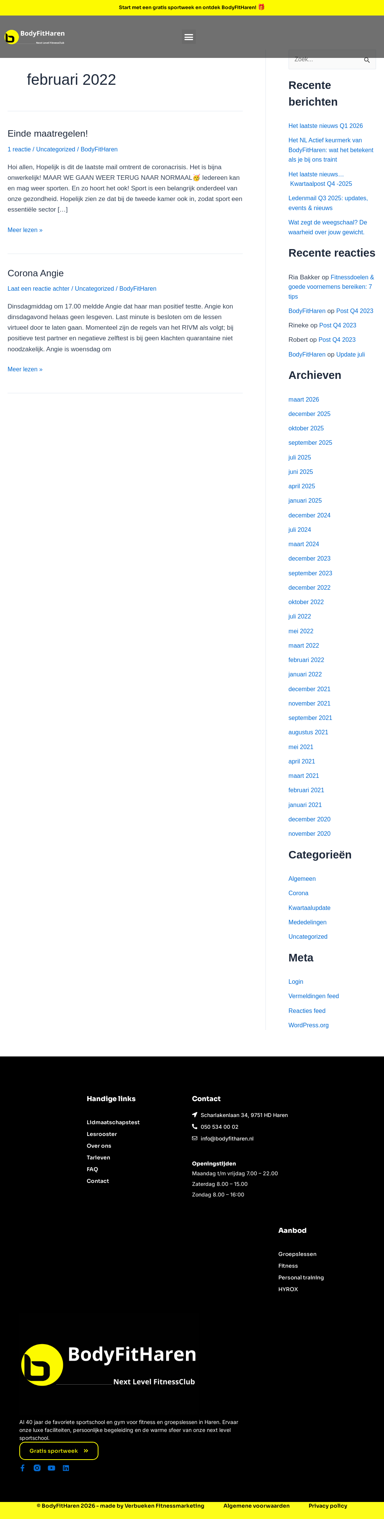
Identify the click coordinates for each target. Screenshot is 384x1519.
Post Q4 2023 (339, 335)
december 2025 (311, 424)
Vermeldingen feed (315, 1006)
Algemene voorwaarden (256, 1505)
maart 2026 (305, 409)
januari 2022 (306, 684)
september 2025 (312, 452)
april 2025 (303, 496)
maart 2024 (305, 554)
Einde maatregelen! (50, 133)
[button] (189, 37)
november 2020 (311, 844)
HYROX (288, 1289)
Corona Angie (37, 272)
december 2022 (311, 597)
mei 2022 (302, 641)
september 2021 (312, 728)
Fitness (288, 1265)
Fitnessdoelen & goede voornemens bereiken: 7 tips (330, 287)
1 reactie (20, 149)
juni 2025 (302, 482)
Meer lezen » (26, 229)
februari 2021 (307, 800)
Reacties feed (308, 1020)
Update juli (354, 364)
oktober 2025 (307, 438)
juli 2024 (300, 540)
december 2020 (311, 829)
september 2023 (312, 583)
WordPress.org (310, 1035)
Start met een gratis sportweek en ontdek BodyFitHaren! (188, 7)
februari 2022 (307, 670)
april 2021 (303, 771)
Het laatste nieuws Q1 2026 (328, 126)
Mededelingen (309, 932)
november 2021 (311, 713)
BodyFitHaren (308, 311)
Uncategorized (58, 149)
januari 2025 (306, 510)
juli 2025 (300, 467)
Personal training (301, 1277)
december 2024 (311, 525)
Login (296, 992)
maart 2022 (305, 655)
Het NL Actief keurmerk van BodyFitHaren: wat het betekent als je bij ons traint (328, 150)
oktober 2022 (307, 612)
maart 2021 (305, 786)
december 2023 (311, 568)
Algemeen (303, 889)
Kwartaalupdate (311, 917)
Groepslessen (297, 1254)
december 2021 (311, 699)
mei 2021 (302, 756)
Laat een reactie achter (40, 288)
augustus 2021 (310, 742)
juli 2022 (300, 626)
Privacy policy (328, 1505)
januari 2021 (306, 814)
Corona (299, 903)
